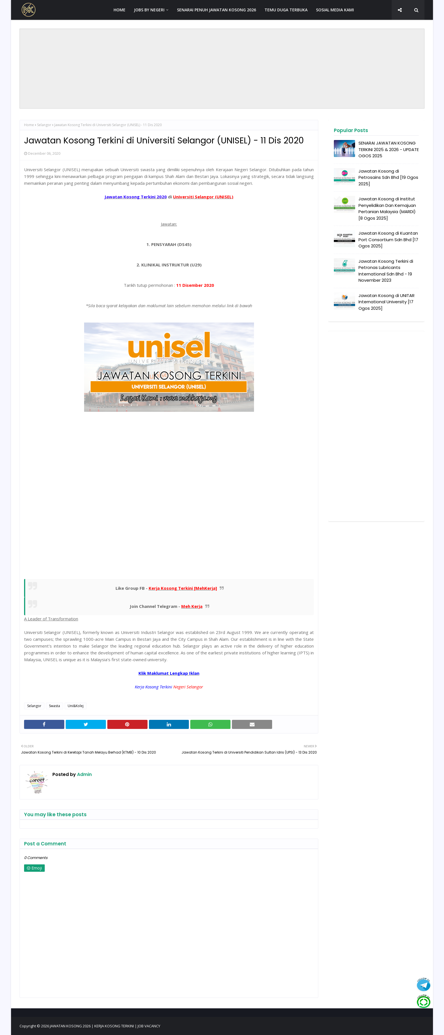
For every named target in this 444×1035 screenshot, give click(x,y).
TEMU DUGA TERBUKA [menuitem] (286, 9)
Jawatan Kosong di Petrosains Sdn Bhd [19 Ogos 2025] (388, 177)
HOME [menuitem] (119, 9)
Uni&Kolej (76, 705)
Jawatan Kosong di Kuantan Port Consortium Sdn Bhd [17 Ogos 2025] (388, 239)
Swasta (54, 705)
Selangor (44, 124)
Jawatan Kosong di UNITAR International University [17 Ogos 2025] (386, 301)
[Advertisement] (222, 68)
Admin (84, 774)
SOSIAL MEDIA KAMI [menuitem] (335, 9)
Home (29, 124)
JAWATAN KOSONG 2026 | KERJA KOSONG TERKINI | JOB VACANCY (105, 1025)
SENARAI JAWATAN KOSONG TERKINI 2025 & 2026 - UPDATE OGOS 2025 (388, 149)
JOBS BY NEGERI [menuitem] (149, 9)
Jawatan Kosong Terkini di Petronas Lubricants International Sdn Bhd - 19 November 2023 (385, 270)
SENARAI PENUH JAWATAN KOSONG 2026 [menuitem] (216, 9)
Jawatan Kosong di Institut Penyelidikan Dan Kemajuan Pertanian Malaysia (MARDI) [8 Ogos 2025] (387, 208)
